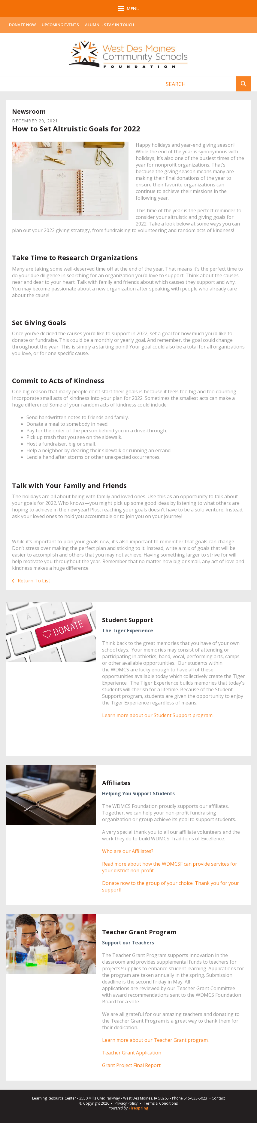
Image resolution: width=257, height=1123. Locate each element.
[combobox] (198, 83)
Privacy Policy (126, 1103)
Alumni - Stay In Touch (109, 24)
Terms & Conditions (161, 1103)
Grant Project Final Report (131, 1065)
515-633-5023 (195, 1098)
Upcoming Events (60, 24)
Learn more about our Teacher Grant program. (155, 1040)
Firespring (138, 1108)
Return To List (33, 580)
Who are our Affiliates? (127, 851)
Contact (218, 1098)
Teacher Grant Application (131, 1052)
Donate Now (22, 24)
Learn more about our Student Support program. (157, 715)
